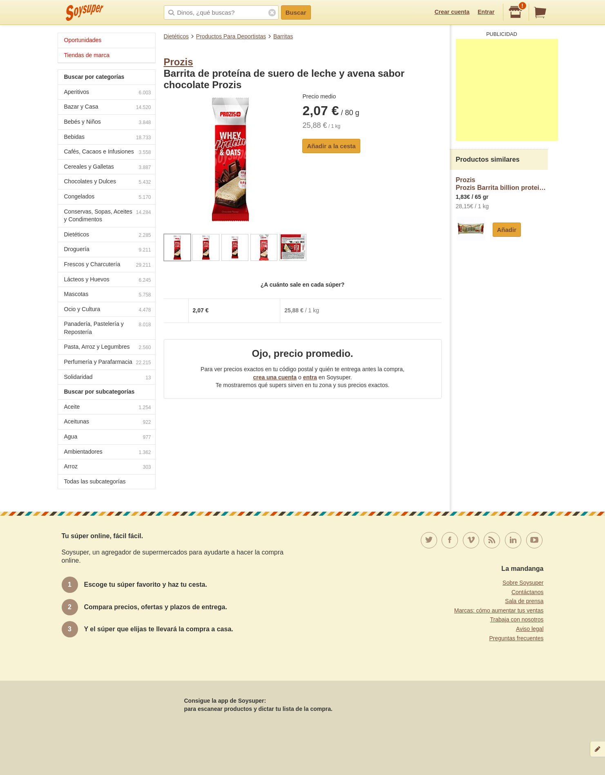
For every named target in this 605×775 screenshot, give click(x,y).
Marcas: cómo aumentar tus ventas (499, 610)
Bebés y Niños (107, 122)
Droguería (107, 250)
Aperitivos (107, 93)
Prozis (178, 61)
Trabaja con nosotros (517, 619)
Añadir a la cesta (331, 146)
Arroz (107, 467)
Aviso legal (529, 629)
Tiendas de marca (87, 55)
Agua (107, 437)
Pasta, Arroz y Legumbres (107, 347)
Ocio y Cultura (107, 310)
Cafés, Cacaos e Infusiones (107, 152)
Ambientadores (107, 452)
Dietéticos (176, 36)
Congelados (107, 197)
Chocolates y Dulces (107, 182)
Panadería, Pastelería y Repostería (107, 328)
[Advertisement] (507, 90)
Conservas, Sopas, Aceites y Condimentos (107, 215)
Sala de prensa (524, 601)
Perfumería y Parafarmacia (107, 363)
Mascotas (107, 295)
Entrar (486, 12)
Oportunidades (83, 40)
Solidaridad (107, 378)
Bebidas (107, 138)
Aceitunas (107, 422)
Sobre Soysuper (522, 582)
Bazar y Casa (107, 107)
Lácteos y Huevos (107, 280)
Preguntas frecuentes (516, 638)
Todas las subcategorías (95, 481)
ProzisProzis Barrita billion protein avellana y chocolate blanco (502, 184)
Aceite (107, 407)
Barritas (283, 36)
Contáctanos (527, 592)
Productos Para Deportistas (231, 36)
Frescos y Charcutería (107, 265)
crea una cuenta (275, 377)
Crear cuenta (452, 12)
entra (310, 377)
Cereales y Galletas (107, 167)
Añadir (507, 229)
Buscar (296, 12)
